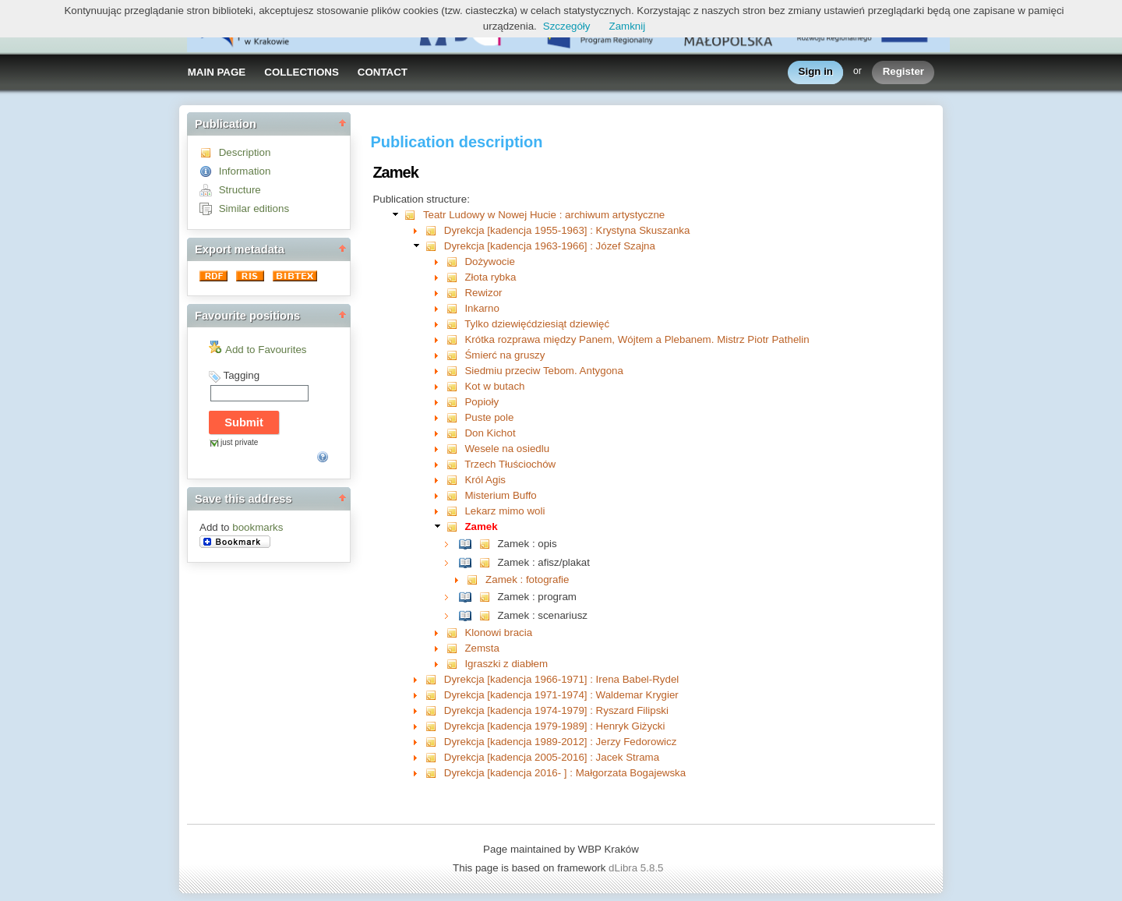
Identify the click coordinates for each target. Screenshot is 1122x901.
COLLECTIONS (301, 72)
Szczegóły (567, 26)
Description (245, 152)
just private (239, 442)
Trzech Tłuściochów (510, 464)
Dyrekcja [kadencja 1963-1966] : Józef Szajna (549, 246)
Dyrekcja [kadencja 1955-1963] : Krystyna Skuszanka (567, 230)
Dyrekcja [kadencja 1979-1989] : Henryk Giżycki (554, 726)
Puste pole (488, 417)
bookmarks (257, 527)
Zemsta (481, 648)
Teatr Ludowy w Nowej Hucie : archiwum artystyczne (544, 215)
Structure (240, 190)
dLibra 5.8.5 (637, 868)
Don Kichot (489, 433)
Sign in (816, 72)
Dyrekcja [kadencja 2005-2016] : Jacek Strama (551, 757)
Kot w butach (494, 386)
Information (245, 171)
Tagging (241, 375)
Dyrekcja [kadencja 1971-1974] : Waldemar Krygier (561, 695)
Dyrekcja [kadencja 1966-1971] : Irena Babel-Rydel (561, 679)
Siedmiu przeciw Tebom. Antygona (543, 370)
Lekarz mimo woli (504, 511)
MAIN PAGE (217, 72)
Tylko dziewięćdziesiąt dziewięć (536, 324)
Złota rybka (490, 277)
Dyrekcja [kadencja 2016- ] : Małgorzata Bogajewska (565, 773)
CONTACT (383, 72)
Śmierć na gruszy (504, 355)
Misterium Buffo (500, 495)
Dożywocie (489, 261)
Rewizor (483, 293)
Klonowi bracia (498, 632)
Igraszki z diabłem (506, 664)
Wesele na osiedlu (506, 448)
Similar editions (254, 208)
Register (903, 72)
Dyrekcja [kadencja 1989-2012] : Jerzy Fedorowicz (560, 741)
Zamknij (627, 26)
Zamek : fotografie (527, 579)
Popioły (481, 402)
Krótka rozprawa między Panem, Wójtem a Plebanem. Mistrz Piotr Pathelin (636, 339)
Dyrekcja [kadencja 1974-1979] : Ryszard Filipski (556, 710)
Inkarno (481, 308)
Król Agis (485, 480)
